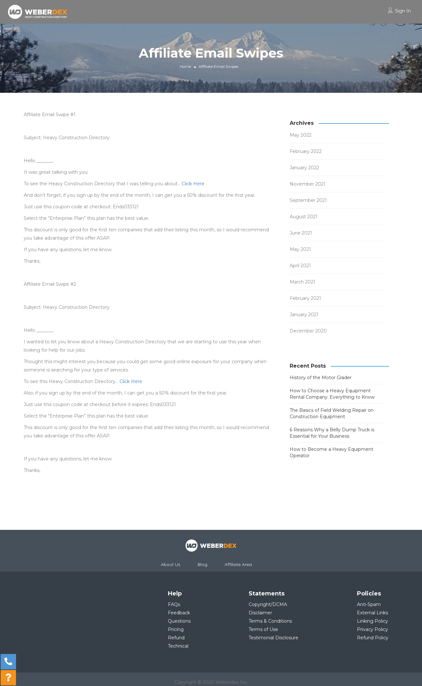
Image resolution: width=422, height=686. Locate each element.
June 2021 (301, 233)
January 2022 (304, 168)
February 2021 (305, 298)
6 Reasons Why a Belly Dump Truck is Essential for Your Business (332, 433)
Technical (178, 646)
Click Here (193, 184)
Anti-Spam (369, 604)
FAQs (174, 604)
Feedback (179, 613)
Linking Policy (372, 621)
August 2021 (304, 216)
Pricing (176, 629)
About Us (170, 564)
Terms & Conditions (270, 621)
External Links (372, 613)
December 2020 (308, 331)
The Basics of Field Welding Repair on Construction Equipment (332, 413)
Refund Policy (372, 638)
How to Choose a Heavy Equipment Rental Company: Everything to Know (332, 394)
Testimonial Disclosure (273, 638)
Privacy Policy (372, 629)
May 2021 (300, 249)
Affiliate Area (238, 564)
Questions (179, 621)
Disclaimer (260, 613)
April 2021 (300, 265)
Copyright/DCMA (268, 604)
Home (185, 66)
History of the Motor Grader (321, 377)
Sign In (403, 11)
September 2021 (308, 200)
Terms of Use (263, 629)
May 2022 (300, 135)
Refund (176, 638)
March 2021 (302, 282)
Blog (202, 564)
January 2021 (304, 314)
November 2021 (308, 184)
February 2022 (306, 151)
